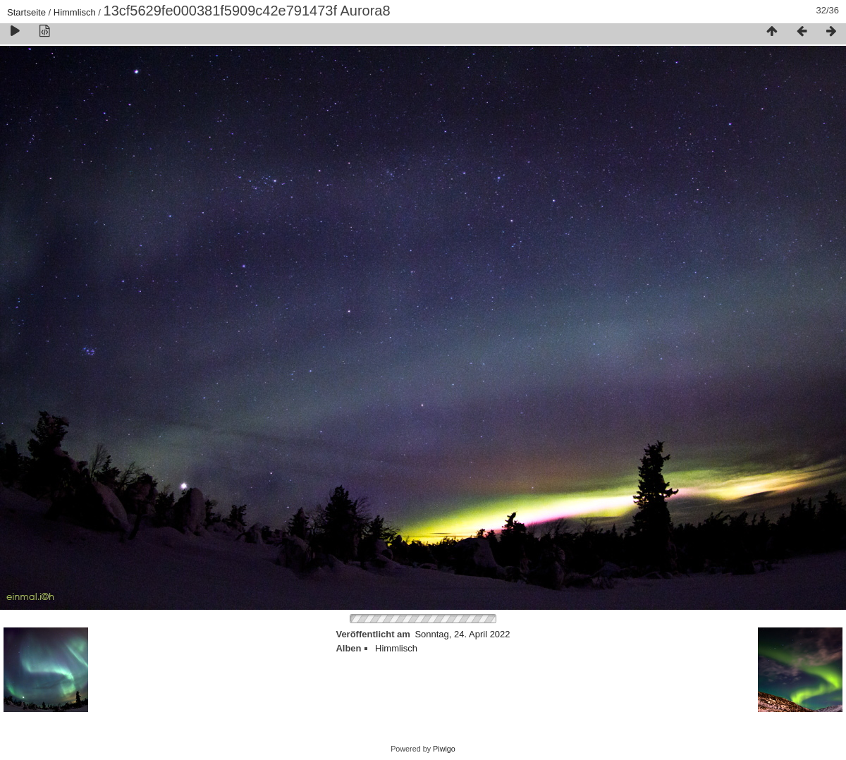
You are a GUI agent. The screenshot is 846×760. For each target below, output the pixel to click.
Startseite (26, 12)
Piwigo (444, 748)
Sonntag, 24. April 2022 (462, 634)
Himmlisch (75, 12)
